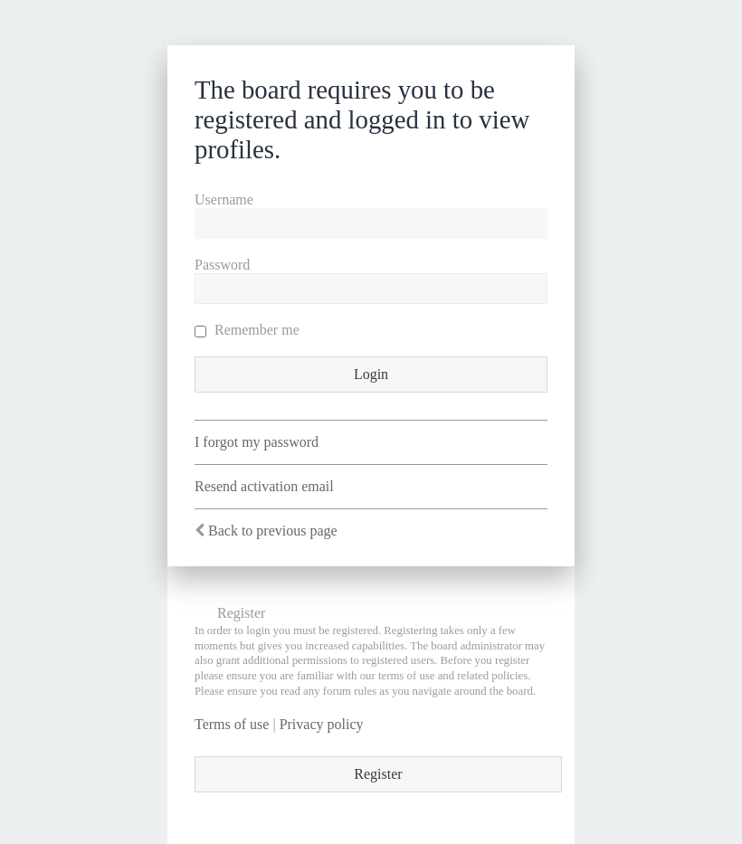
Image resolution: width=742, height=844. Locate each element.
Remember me (247, 329)
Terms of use (232, 724)
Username (224, 199)
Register (378, 774)
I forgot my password (257, 442)
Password (222, 264)
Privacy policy (322, 724)
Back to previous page (273, 530)
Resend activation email (264, 486)
